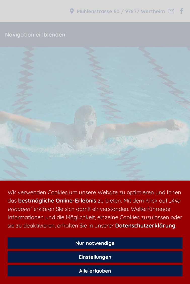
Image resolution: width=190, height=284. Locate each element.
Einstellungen (95, 257)
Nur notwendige (95, 243)
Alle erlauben (95, 271)
